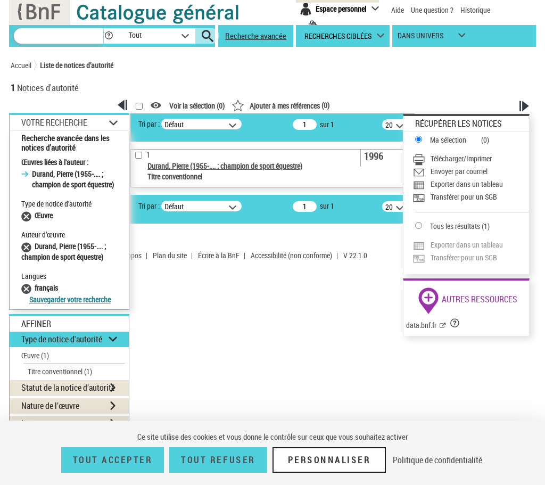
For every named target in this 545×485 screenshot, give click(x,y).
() (280, 105)
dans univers (420, 38)
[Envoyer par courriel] (470, 171)
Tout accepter (113, 460)
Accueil (21, 65)
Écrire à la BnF (219, 255)
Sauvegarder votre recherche (70, 299)
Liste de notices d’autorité (76, 65)
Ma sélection (448, 140)
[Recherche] (58, 36)
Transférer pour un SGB (464, 197)
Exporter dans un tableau (467, 184)
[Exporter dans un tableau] (470, 184)
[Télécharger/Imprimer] (470, 158)
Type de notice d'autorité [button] (61, 339)
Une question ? (432, 10)
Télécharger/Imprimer (461, 158)
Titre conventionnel (60, 371)
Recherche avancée (255, 35)
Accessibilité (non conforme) (291, 255)
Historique (475, 10)
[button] (108, 36)
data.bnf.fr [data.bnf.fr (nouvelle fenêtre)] (421, 325)
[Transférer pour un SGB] (470, 197)
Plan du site (170, 255)
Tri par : (149, 124)
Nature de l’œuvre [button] (50, 406)
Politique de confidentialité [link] (437, 460)
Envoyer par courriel (459, 171)
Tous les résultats (455, 226)
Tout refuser (218, 460)
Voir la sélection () (197, 106)
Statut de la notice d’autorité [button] (68, 387)
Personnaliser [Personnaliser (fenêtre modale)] (329, 460)
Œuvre (35, 355)
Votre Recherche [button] (54, 122)
